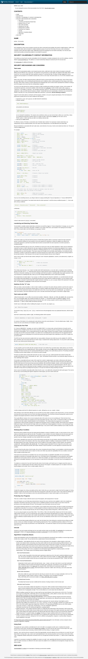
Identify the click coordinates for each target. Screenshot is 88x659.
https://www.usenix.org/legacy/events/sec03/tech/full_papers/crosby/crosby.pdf (33, 619)
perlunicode (16, 531)
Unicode (20, 30)
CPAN (22, 5)
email (49, 655)
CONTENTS (18, 11)
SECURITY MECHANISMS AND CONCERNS (26, 18)
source (19, 5)
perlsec (15, 5)
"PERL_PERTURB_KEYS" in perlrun (26, 567)
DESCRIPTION (19, 15)
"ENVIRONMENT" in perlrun (20, 648)
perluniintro (60, 530)
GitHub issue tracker (43, 655)
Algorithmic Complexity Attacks (25, 32)
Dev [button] (21, 2)
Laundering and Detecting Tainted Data (27, 21)
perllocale (48, 88)
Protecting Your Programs (24, 29)
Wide (64, 2)
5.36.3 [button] (17, 2)
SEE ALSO (18, 35)
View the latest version (50, 8)
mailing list (54, 657)
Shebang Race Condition (23, 27)
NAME (17, 14)
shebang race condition (40, 628)
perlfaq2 (38, 613)
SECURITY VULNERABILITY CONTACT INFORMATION (28, 17)
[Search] (78, 2)
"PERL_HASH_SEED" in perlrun (65, 556)
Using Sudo (21, 33)
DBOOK (27, 655)
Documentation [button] (28, 2)
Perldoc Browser (7, 2)
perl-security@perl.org (23, 59)
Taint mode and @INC (23, 24)
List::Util (55, 602)
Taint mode (20, 20)
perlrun (64, 298)
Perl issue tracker (48, 657)
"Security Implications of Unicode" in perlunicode (36, 531)
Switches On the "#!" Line (24, 23)
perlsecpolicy (19, 62)
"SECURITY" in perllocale (24, 281)
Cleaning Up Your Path (23, 26)
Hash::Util (35, 566)
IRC (58, 657)
